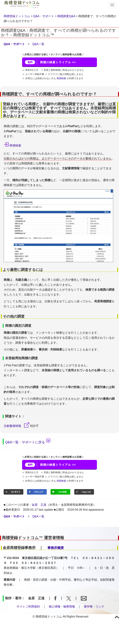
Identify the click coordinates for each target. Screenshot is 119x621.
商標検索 (15, 145)
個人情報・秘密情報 (62, 606)
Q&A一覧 (38, 44)
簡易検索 (61, 78)
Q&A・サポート (43, 16)
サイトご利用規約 (28, 606)
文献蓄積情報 (12, 425)
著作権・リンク (94, 606)
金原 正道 (39, 504)
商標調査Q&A (66, 16)
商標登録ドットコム (17, 16)
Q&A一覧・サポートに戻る (25, 442)
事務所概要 (55, 548)
